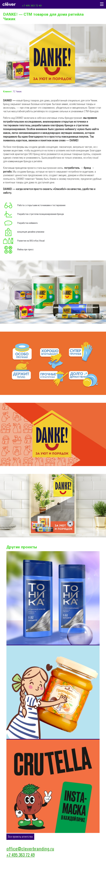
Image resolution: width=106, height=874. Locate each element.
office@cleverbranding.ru (30, 849)
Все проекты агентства (20, 836)
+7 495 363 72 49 (32, 6)
